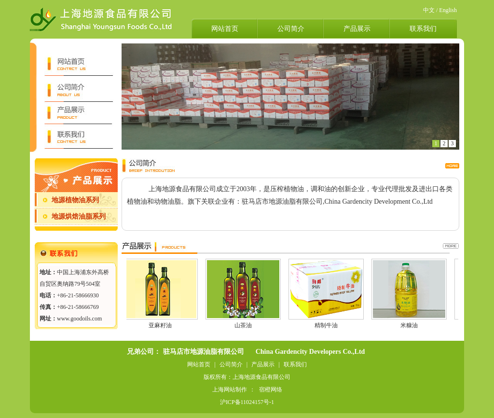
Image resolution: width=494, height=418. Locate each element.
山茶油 (243, 325)
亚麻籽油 (160, 325)
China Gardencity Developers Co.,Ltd (310, 351)
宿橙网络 (270, 389)
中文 (429, 10)
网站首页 (224, 28)
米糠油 (409, 325)
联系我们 (423, 28)
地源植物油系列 (75, 200)
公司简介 (290, 28)
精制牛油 (326, 325)
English (448, 10)
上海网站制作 (229, 389)
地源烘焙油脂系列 (79, 216)
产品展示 (356, 28)
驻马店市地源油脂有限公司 (203, 351)
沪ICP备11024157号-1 (247, 402)
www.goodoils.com (79, 318)
